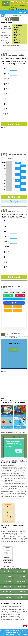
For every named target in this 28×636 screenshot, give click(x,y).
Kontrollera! (14, 124)
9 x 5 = (6, 88)
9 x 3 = (6, 78)
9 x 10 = (6, 114)
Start (14, 349)
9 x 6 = (6, 93)
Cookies (24, 634)
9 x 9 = (6, 109)
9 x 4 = (6, 83)
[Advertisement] (13, 139)
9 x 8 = (6, 103)
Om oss (18, 634)
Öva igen (14, 201)
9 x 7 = (6, 98)
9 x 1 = (6, 68)
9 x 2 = (6, 73)
